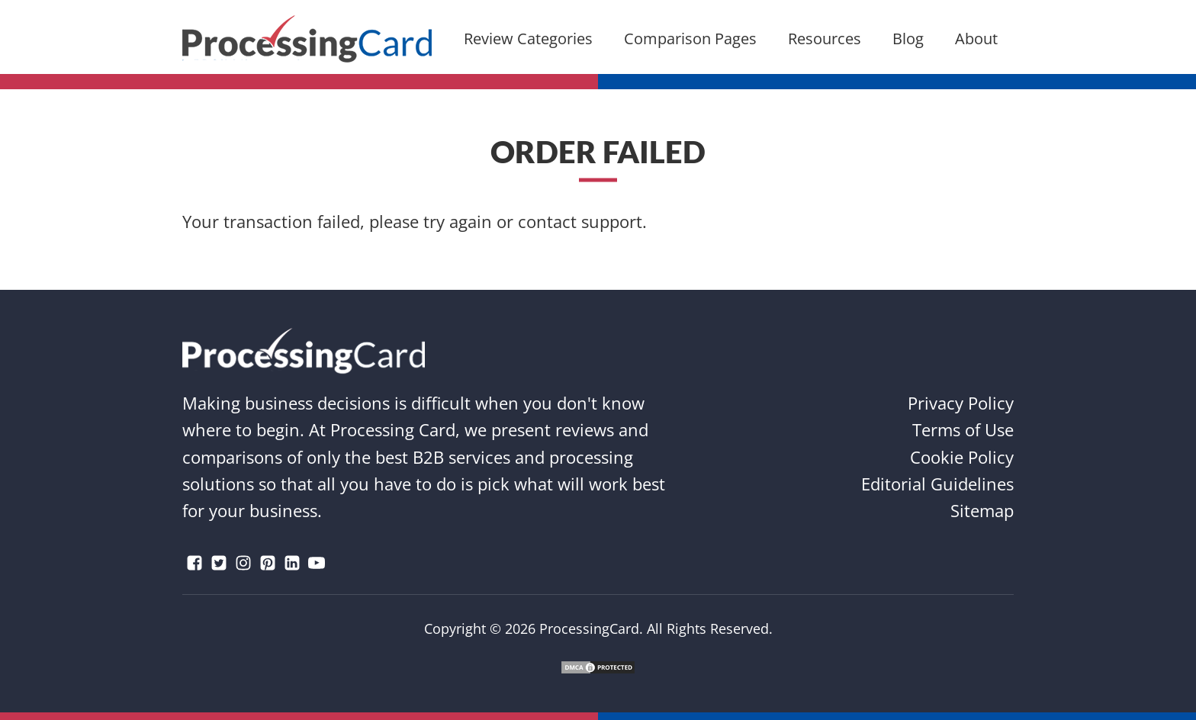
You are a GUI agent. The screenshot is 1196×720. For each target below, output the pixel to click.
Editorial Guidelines (937, 483)
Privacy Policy (961, 402)
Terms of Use (963, 429)
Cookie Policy (962, 456)
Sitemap (982, 510)
